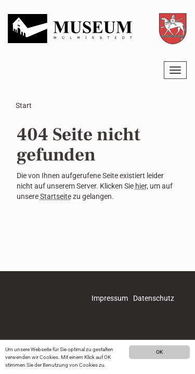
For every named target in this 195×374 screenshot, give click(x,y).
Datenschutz (153, 298)
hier (141, 186)
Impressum (110, 298)
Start (24, 105)
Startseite (55, 196)
